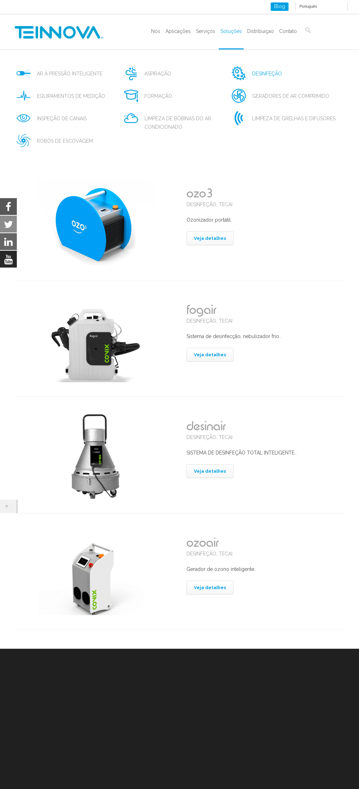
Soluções (231, 31)
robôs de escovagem (65, 141)
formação (158, 96)
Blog (279, 6)
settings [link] (71, 782)
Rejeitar (255, 773)
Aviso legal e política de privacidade (56, 733)
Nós (155, 31)
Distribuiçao (260, 31)
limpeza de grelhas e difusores (294, 118)
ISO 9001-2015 (31, 750)
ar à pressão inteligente (69, 73)
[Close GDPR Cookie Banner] (326, 773)
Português (308, 6)
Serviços (205, 31)
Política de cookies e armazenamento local (64, 742)
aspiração (157, 73)
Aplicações (178, 31)
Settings (297, 773)
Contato (288, 31)
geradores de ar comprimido (290, 96)
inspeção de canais (62, 118)
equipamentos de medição (71, 96)
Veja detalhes (210, 238)
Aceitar (213, 773)
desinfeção (267, 73)
